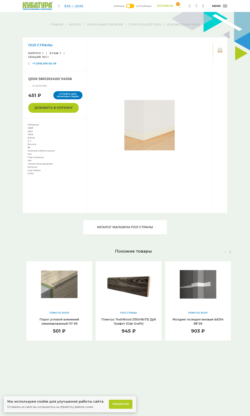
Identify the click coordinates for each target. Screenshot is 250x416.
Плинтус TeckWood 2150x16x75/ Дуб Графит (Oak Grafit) (128, 322)
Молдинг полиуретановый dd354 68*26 (198, 322)
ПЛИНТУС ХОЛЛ (59, 313)
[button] (230, 252)
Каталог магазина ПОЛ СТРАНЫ (125, 227)
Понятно (120, 404)
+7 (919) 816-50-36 (44, 63)
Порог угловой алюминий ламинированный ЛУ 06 (59, 322)
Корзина (169, 6)
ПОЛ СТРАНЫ (40, 45)
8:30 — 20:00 (73, 6)
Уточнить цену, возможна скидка (68, 95)
